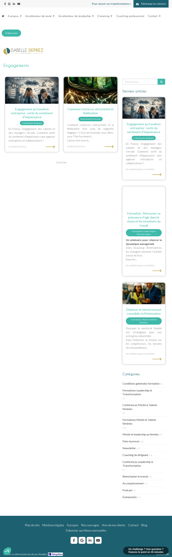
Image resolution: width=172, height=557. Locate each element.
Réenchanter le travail (135, 476)
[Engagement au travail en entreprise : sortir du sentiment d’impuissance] (32, 90)
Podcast (127, 490)
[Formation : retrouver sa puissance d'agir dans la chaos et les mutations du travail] (143, 197)
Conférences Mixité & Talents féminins (139, 406)
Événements (129, 497)
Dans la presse (130, 441)
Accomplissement (133, 483)
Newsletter (129, 448)
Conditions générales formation (140, 383)
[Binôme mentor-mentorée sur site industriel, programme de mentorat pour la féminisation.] (143, 293)
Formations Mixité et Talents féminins (139, 421)
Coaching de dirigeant (135, 455)
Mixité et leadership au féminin (140, 434)
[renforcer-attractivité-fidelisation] (90, 90)
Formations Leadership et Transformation (137, 392)
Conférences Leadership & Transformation (137, 463)
